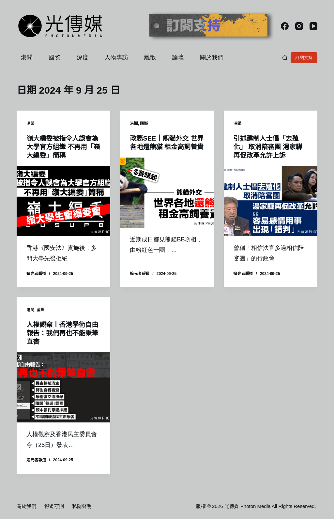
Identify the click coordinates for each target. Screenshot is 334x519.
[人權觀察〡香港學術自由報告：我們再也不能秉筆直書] (63, 387)
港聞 (27, 57)
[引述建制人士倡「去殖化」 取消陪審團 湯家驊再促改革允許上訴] (270, 201)
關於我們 (211, 57)
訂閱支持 (304, 57)
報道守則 (54, 506)
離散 (150, 57)
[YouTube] (313, 26)
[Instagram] (299, 26)
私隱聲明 (82, 506)
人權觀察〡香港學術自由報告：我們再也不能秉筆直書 (62, 333)
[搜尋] (284, 57)
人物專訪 (116, 57)
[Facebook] (285, 26)
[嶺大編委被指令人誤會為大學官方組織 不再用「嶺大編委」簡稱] (63, 201)
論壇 (178, 57)
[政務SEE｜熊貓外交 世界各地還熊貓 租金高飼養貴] (167, 193)
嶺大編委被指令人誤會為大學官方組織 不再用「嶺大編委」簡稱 (63, 147)
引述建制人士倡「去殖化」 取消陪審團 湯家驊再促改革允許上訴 (268, 147)
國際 (54, 57)
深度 (82, 57)
